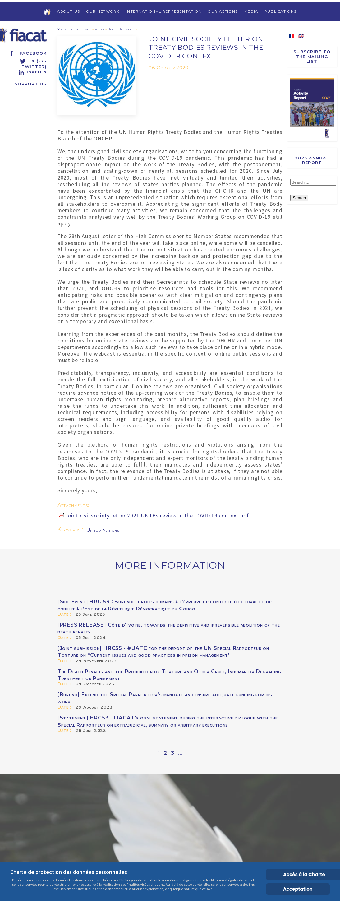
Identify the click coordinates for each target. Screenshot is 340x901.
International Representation (164, 11)
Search (299, 197)
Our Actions (223, 11)
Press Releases (121, 29)
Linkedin (32, 72)
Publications (280, 11)
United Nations (102, 530)
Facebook (27, 53)
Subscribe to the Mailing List (311, 56)
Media (251, 11)
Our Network (103, 11)
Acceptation (298, 889)
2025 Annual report (312, 160)
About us (68, 11)
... (180, 753)
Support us (31, 84)
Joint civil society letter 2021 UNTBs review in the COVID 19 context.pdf (157, 515)
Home (86, 29)
